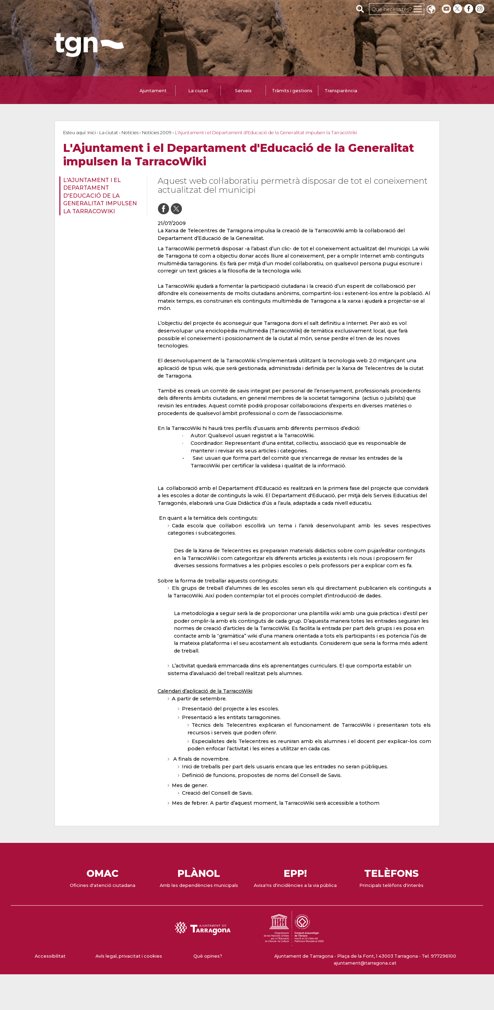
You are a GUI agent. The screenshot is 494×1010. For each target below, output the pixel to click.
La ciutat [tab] (198, 90)
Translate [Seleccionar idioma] (430, 10)
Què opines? (207, 956)
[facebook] (469, 9)
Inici (91, 132)
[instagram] (480, 9)
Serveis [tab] (243, 90)
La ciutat (108, 132)
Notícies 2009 (156, 132)
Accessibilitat (50, 956)
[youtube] (446, 9)
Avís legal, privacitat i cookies (128, 956)
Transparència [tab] (341, 90)
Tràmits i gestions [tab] (292, 90)
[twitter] (458, 9)
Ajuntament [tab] (153, 90)
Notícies (130, 132)
